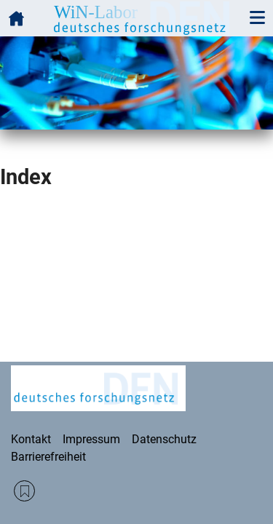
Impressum (91, 439)
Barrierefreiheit (48, 457)
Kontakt (31, 439)
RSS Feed (24, 490)
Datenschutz (164, 439)
